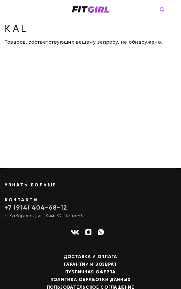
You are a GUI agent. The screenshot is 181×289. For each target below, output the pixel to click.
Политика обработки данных (91, 280)
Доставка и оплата (90, 257)
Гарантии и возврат (90, 264)
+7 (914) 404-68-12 (36, 208)
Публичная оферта (90, 272)
